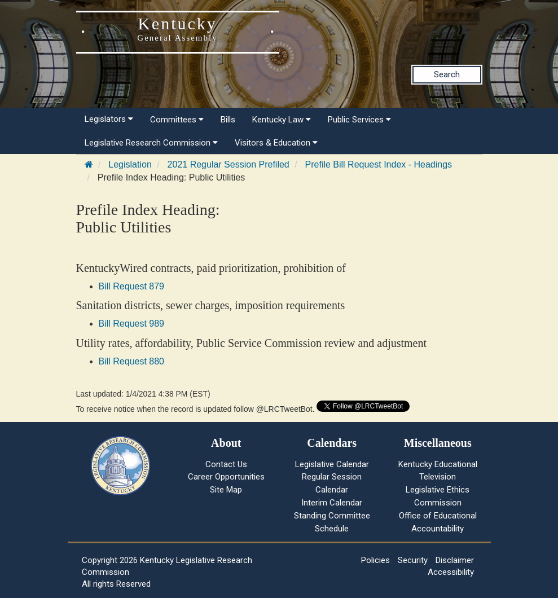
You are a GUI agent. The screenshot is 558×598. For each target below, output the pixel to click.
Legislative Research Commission (151, 143)
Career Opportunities (226, 477)
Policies (375, 560)
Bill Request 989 (132, 323)
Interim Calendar (331, 503)
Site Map (226, 490)
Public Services (359, 120)
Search (447, 74)
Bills (228, 120)
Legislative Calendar (332, 464)
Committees (177, 120)
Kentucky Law (281, 120)
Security (413, 560)
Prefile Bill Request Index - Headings (378, 164)
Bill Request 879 (132, 286)
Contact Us (226, 464)
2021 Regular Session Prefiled (228, 164)
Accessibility (451, 572)
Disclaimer (455, 560)
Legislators (109, 119)
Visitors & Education (276, 143)
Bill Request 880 (132, 361)
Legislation (130, 164)
